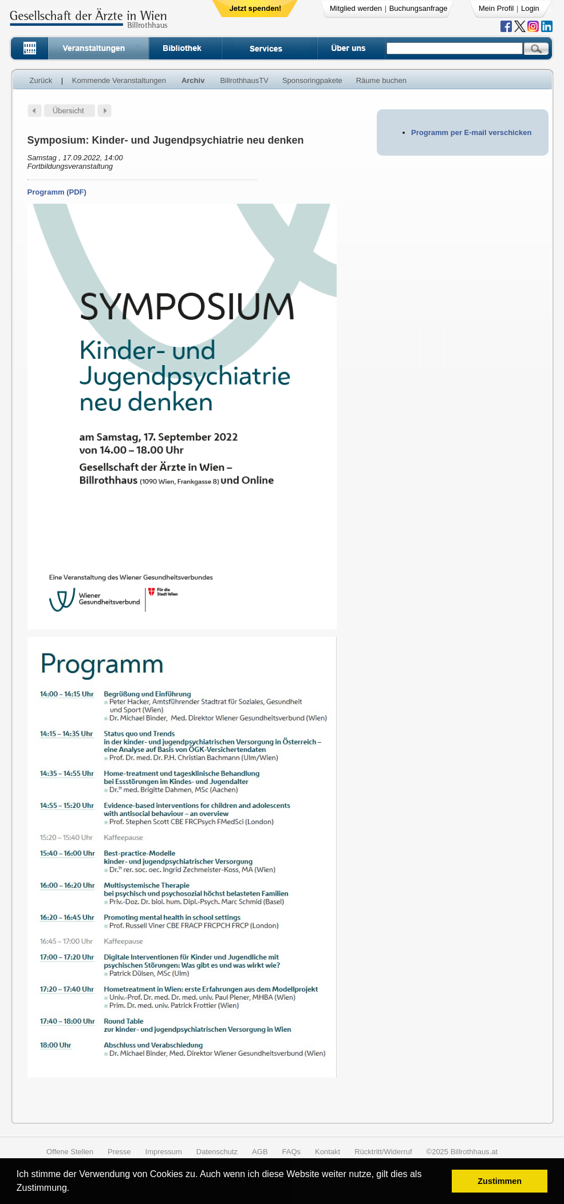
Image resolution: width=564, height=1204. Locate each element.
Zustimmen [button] (500, 1181)
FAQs (291, 1151)
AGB (259, 1151)
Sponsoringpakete (312, 80)
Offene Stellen (69, 1151)
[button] (73, 1189)
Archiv (193, 80)
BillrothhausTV (244, 80)
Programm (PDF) (56, 192)
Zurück (41, 80)
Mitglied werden (356, 8)
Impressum (163, 1151)
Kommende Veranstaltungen (119, 80)
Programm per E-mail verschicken (471, 132)
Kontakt (327, 1151)
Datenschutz (217, 1151)
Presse (119, 1151)
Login (530, 8)
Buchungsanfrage (418, 8)
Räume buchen (381, 80)
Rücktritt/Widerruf (383, 1151)
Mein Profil (496, 8)
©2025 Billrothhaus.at (462, 1151)
